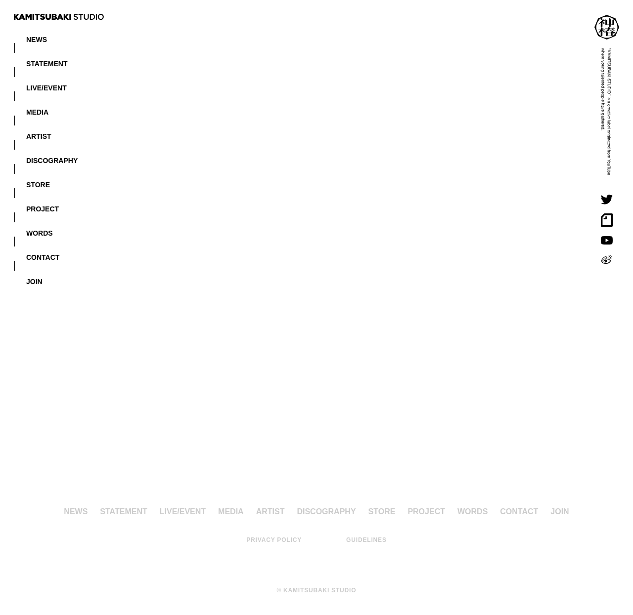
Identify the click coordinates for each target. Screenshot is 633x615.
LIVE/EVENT (46, 87)
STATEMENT (46, 63)
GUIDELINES (366, 539)
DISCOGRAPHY (52, 160)
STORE (38, 184)
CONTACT (42, 257)
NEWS (36, 39)
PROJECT (42, 208)
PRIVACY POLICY (274, 539)
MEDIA (37, 112)
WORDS (39, 233)
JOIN (34, 281)
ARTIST (38, 136)
